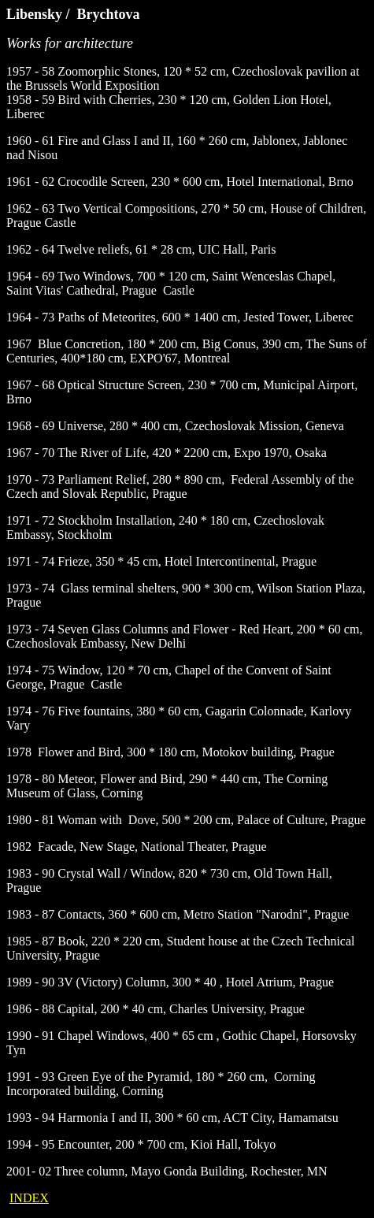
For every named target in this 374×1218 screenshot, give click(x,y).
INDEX (29, 1198)
